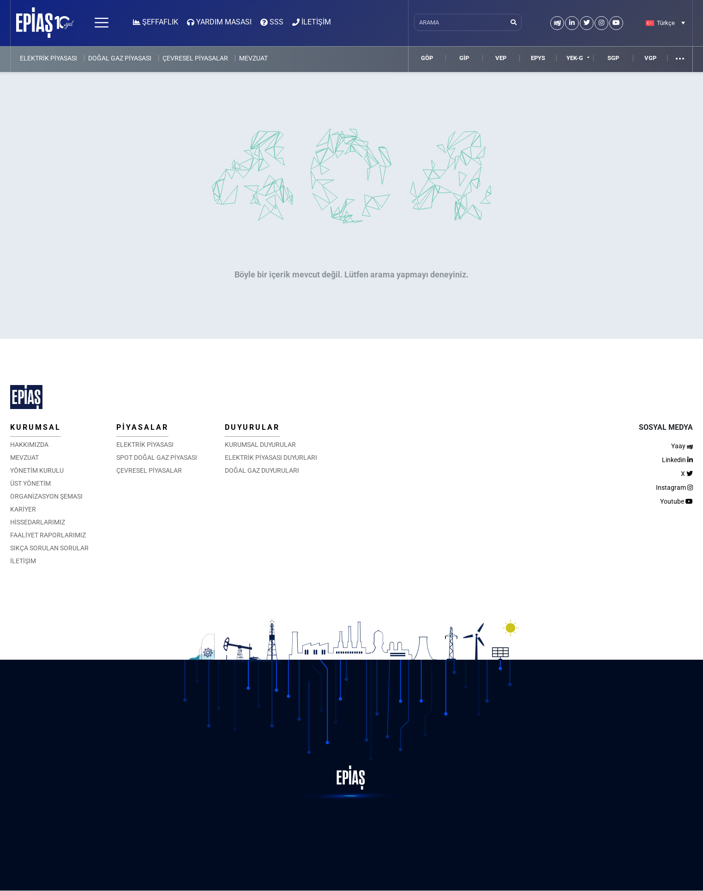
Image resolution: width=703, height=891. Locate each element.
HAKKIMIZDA (29, 444)
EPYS (538, 57)
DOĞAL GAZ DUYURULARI (262, 470)
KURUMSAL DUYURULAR (260, 444)
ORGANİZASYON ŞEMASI (46, 496)
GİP (464, 57)
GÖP (427, 57)
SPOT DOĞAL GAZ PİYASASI (156, 457)
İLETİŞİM (23, 561)
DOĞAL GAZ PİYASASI (119, 58)
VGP (650, 57)
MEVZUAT (253, 58)
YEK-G (574, 58)
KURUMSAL (35, 427)
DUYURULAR (252, 427)
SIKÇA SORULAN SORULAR (49, 548)
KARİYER (23, 509)
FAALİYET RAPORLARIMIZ (48, 535)
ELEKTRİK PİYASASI (48, 58)
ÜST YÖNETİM (30, 483)
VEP (500, 57)
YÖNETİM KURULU (37, 470)
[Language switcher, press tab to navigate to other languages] (665, 22)
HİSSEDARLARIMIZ (37, 522)
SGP (613, 57)
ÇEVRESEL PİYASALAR (195, 58)
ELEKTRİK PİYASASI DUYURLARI (271, 457)
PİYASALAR (142, 427)
